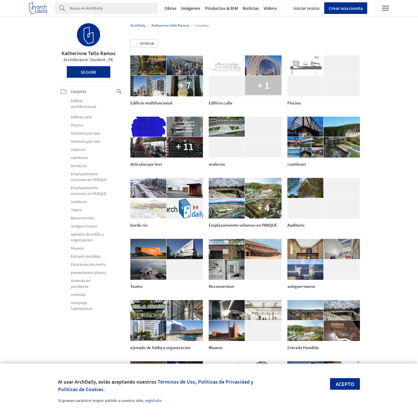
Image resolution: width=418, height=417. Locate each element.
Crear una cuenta (346, 8)
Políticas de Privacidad (224, 381)
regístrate (153, 400)
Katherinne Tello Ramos (89, 53)
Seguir (88, 72)
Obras (170, 8)
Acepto (345, 384)
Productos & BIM (221, 8)
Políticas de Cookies (80, 389)
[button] (144, 43)
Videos (270, 8)
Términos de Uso (176, 381)
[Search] (114, 8)
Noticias (251, 8)
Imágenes (190, 8)
